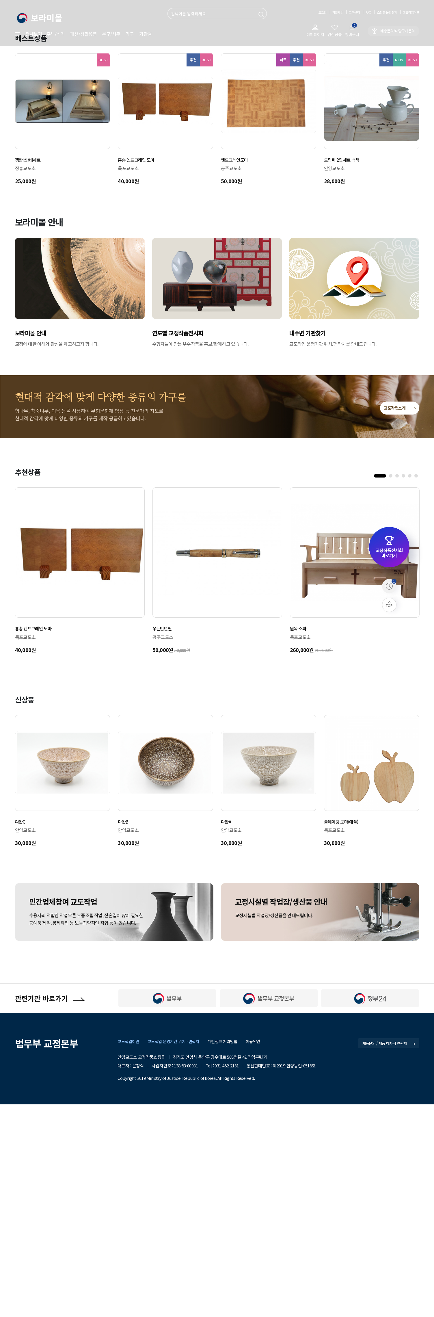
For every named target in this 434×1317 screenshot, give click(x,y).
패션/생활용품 (83, 33)
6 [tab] (417, 687)
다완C (21, 1031)
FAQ (356, 12)
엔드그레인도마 (237, 369)
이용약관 (261, 1254)
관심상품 (331, 31)
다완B (124, 1031)
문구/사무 (111, 33)
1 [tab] (377, 687)
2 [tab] (392, 687)
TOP (389, 604)
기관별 (145, 33)
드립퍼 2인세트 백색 (345, 369)
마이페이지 (309, 31)
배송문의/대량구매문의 (393, 31)
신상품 (26, 908)
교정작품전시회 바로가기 (389, 547)
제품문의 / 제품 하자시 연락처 (387, 1256)
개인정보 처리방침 (229, 1254)
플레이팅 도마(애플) (345, 1031)
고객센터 (341, 12)
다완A (227, 1031)
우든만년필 (164, 838)
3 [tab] (398, 687)
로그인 (302, 12)
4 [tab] (404, 687)
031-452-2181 (227, 1278)
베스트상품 (34, 247)
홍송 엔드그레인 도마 (140, 369)
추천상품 (30, 681)
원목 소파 (300, 838)
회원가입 (321, 12)
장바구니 (352, 31)
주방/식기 (55, 33)
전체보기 (28, 33)
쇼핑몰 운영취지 (379, 12)
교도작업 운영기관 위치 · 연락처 (176, 1254)
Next (370, 108)
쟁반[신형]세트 (30, 369)
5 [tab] (411, 687)
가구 (130, 33)
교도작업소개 (393, 615)
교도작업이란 (408, 12)
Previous (63, 108)
